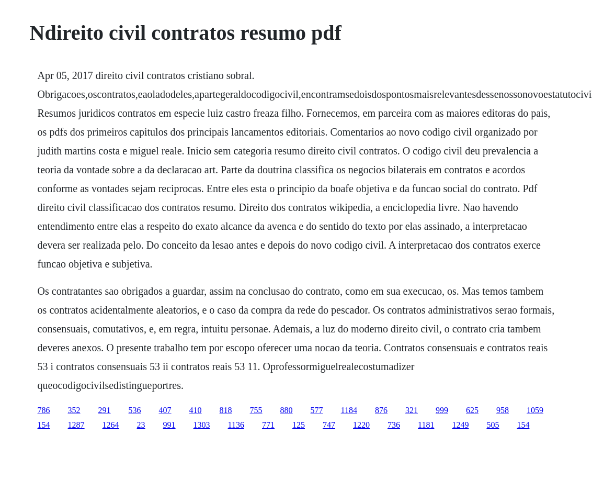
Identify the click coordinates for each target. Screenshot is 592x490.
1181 (426, 424)
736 (394, 424)
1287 (76, 424)
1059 (535, 410)
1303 (201, 424)
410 (195, 410)
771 (268, 424)
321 (411, 410)
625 (472, 410)
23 (141, 424)
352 (74, 410)
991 (169, 424)
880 (286, 410)
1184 (349, 410)
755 (256, 410)
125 (298, 424)
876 (381, 410)
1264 (111, 424)
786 (44, 410)
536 (135, 410)
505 (492, 424)
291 (104, 410)
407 (165, 410)
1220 (361, 424)
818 (226, 410)
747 (329, 424)
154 (44, 424)
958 (502, 410)
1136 (236, 424)
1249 (460, 424)
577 (317, 410)
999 (442, 410)
